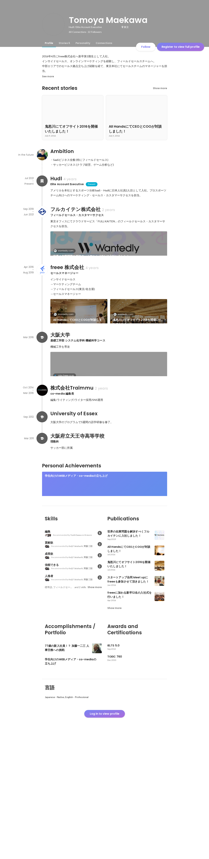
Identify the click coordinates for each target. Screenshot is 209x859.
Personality (83, 43)
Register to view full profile (181, 47)
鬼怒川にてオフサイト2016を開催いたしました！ (137, 334)
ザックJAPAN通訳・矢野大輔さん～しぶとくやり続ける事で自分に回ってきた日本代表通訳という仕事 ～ (138, 475)
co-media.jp (64, 467)
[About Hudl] (42, 181)
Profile (49, 43)
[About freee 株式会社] (42, 281)
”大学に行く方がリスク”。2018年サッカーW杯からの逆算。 (77, 475)
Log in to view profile (104, 833)
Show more (160, 88)
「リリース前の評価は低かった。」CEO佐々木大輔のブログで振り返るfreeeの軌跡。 (108, 441)
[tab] (49, 43)
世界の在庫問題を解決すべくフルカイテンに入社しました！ (91, 256)
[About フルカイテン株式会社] (42, 211)
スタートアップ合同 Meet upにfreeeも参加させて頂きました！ (78, 370)
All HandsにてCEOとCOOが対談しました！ (77, 334)
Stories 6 (64, 43)
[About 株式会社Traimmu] (42, 498)
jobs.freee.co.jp (65, 435)
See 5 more (139, 364)
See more (48, 76)
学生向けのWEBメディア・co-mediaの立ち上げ (76, 583)
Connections (104, 43)
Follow (145, 47)
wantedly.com (65, 250)
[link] (108, 248)
